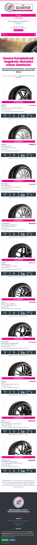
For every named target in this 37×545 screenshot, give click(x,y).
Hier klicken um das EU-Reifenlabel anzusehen (18, 118)
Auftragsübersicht (18, 30)
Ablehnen (12, 540)
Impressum (3, 543)
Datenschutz (8, 543)
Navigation (18, 34)
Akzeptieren (5, 540)
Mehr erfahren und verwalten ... (8, 536)
